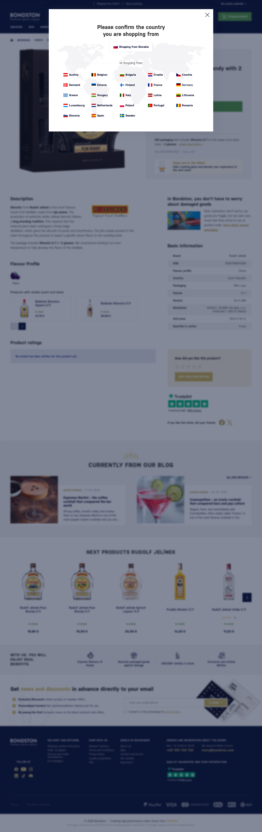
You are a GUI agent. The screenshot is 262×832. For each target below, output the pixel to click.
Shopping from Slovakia (131, 47)
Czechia (184, 74)
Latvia (155, 95)
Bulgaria (128, 74)
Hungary (100, 95)
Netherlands (102, 105)
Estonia (99, 85)
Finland (127, 85)
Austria (70, 74)
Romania (184, 105)
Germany (184, 85)
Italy (125, 95)
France (155, 85)
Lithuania (185, 95)
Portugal (156, 105)
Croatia (155, 74)
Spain (98, 115)
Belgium (99, 74)
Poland (127, 105)
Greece (70, 95)
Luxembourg (74, 105)
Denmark (71, 85)
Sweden (127, 115)
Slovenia (71, 115)
